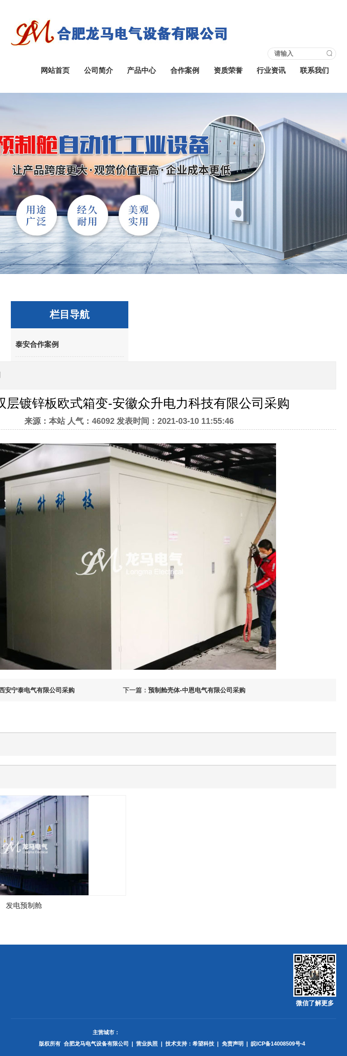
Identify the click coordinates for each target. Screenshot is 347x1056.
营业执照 (147, 1044)
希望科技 (203, 1044)
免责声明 (233, 1044)
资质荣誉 (228, 70)
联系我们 (314, 70)
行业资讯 (271, 70)
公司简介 (98, 70)
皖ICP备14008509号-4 (278, 1044)
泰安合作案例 (37, 344)
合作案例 (184, 70)
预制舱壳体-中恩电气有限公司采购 (196, 690)
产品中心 (141, 70)
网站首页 (55, 70)
